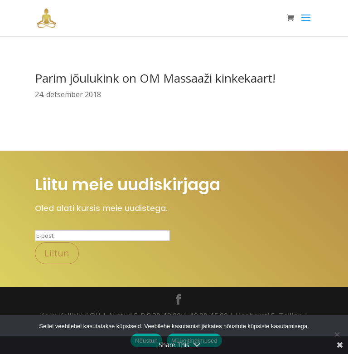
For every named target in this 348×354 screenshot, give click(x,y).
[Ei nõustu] (336, 334)
